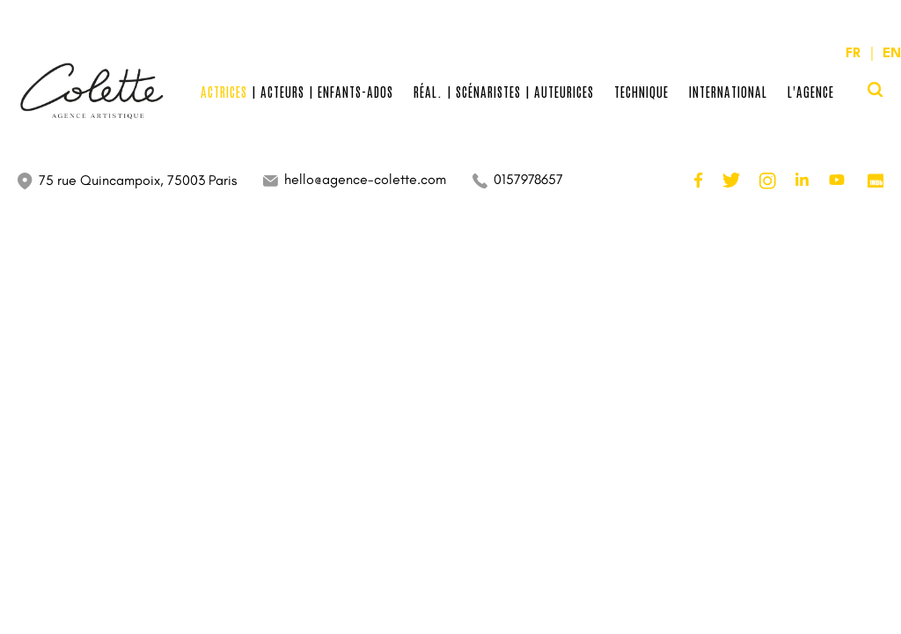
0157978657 (528, 179)
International (728, 91)
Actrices (224, 91)
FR (855, 54)
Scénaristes (488, 91)
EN (890, 54)
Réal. (428, 91)
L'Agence (810, 91)
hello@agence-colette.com (365, 179)
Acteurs (282, 91)
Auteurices (564, 91)
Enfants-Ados (355, 91)
